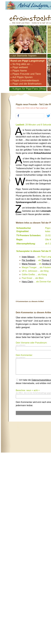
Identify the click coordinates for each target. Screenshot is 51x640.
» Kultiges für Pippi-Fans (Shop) (28, 88)
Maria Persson (29, 264)
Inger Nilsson (28, 257)
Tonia (37, 334)
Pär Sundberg (28, 260)
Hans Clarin (27, 281)
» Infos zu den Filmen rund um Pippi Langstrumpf (31, 108)
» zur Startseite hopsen (23, 55)
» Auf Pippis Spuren (21, 77)
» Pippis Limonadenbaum (24, 80)
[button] (30, 116)
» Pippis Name (18, 70)
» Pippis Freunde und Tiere (25, 73)
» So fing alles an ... (21, 64)
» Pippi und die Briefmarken (25, 83)
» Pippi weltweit (19, 67)
